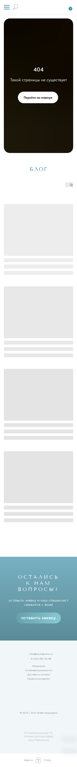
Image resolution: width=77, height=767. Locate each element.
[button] (7, 7)
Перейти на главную (38, 97)
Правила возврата (38, 678)
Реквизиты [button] (38, 666)
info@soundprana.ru (41, 653)
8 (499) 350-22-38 (41, 658)
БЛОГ (39, 169)
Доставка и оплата (38, 674)
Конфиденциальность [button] (38, 670)
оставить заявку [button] (38, 618)
